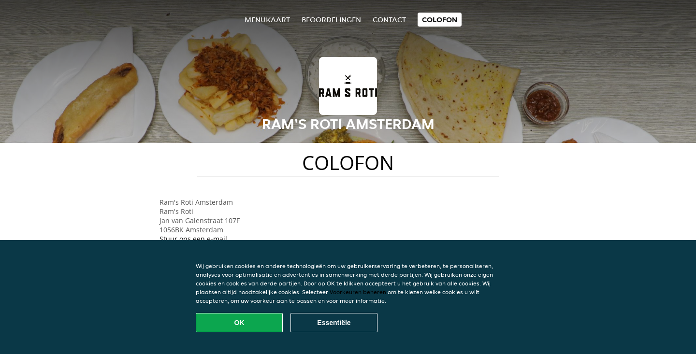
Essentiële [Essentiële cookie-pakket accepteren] (333, 322)
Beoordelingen (331, 19)
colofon (439, 19)
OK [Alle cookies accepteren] (239, 322)
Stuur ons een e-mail (193, 238)
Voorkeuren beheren (358, 292)
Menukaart (267, 19)
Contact (389, 19)
